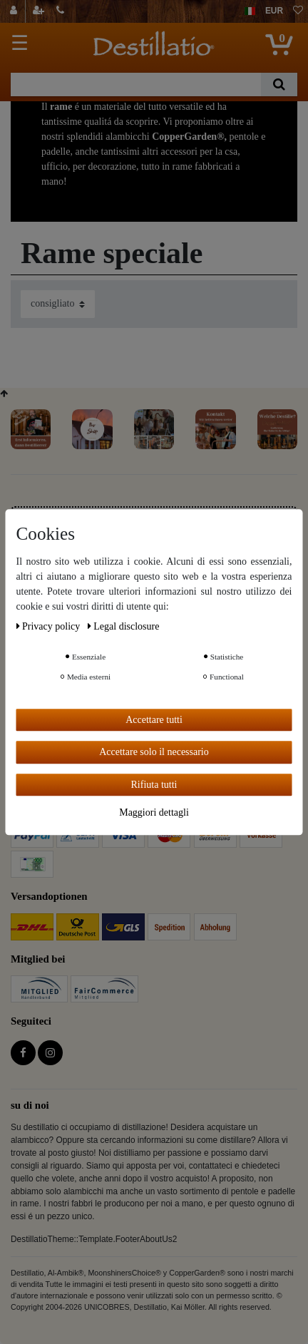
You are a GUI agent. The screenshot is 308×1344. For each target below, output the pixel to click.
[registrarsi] (40, 11)
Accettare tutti (154, 719)
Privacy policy (49, 626)
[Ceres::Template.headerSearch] (279, 84)
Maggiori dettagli (154, 812)
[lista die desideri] (298, 11)
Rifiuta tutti (154, 784)
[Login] (15, 11)
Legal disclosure (124, 626)
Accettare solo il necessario (154, 752)
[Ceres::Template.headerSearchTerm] (136, 84)
